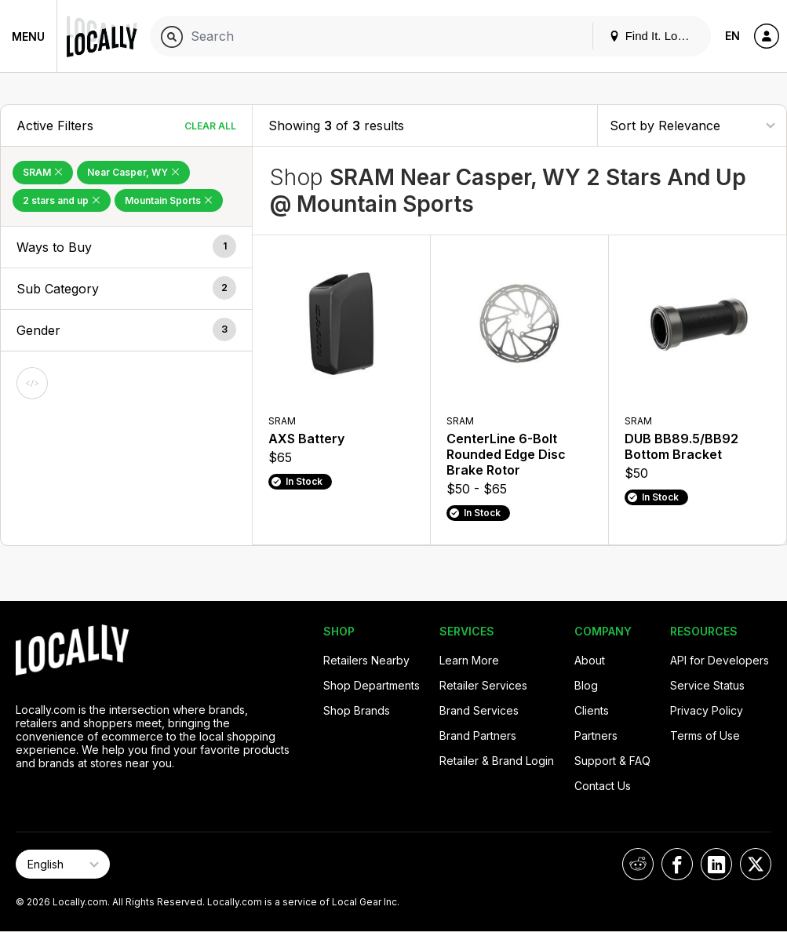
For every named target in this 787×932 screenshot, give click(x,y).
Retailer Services (483, 685)
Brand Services (479, 710)
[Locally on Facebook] (677, 864)
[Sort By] (692, 125)
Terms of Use (705, 735)
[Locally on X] (755, 864)
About (589, 660)
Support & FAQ (612, 760)
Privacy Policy (706, 710)
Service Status (707, 685)
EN (732, 35)
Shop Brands (356, 710)
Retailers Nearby (366, 660)
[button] (126, 247)
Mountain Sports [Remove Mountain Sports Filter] (169, 200)
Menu (28, 36)
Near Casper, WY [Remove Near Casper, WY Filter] (133, 172)
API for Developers (719, 660)
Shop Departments (371, 685)
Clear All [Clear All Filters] (210, 126)
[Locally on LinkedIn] (716, 864)
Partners (596, 735)
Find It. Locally (655, 35)
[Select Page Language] (63, 864)
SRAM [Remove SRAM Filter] (43, 172)
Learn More (469, 660)
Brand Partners (477, 735)
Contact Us (602, 785)
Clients (591, 710)
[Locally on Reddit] (638, 864)
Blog (586, 685)
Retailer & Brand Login (496, 760)
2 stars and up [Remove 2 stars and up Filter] (61, 200)
